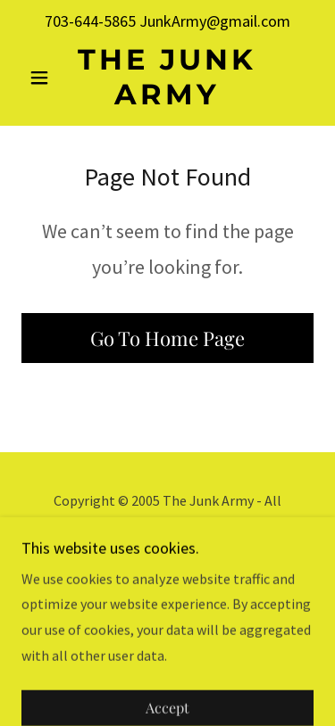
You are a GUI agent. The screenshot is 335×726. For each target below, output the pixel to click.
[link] (167, 77)
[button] (43, 77)
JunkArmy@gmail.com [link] (214, 21)
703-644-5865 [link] (90, 21)
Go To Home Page (167, 338)
